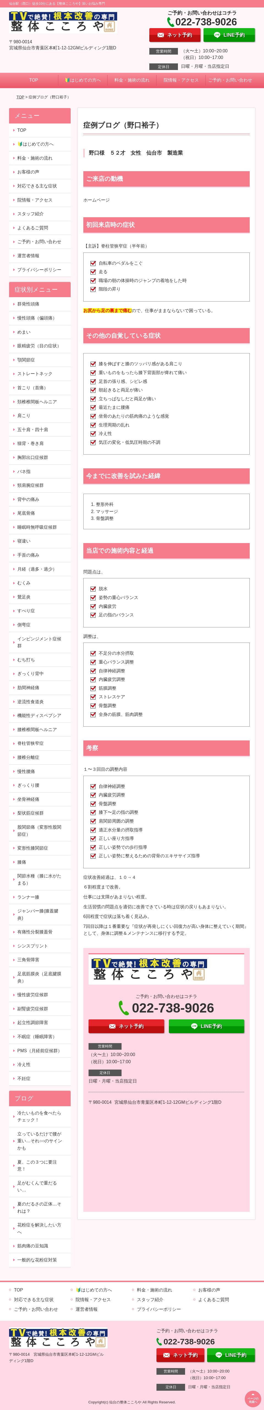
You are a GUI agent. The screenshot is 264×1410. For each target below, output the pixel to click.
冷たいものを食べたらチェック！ (39, 1116)
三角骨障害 (28, 959)
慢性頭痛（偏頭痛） (37, 318)
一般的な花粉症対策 (37, 1260)
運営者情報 (28, 255)
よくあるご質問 (32, 227)
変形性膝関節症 (32, 848)
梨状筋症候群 (30, 813)
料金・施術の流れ (132, 80)
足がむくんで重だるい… (37, 1187)
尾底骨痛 (26, 513)
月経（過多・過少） (37, 569)
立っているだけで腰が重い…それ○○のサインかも (39, 1141)
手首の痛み (28, 555)
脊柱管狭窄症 (30, 743)
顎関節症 (26, 360)
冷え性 (24, 1064)
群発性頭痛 (28, 304)
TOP (33, 80)
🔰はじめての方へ (83, 80)
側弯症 (24, 624)
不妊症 (24, 1078)
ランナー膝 (28, 897)
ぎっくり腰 (28, 785)
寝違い (24, 541)
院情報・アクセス (181, 80)
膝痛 (21, 862)
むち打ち (26, 659)
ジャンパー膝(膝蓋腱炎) (37, 914)
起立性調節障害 (32, 1022)
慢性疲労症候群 (32, 994)
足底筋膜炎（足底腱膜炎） (39, 977)
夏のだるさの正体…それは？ (39, 1207)
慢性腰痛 (26, 771)
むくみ (24, 583)
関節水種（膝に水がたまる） (39, 879)
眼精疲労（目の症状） (39, 345)
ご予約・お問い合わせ (230, 80)
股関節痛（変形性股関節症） (39, 831)
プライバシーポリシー (39, 269)
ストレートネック (35, 373)
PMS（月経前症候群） (39, 1050)
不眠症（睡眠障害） (37, 1036)
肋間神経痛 (28, 687)
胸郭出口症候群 (32, 457)
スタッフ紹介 (30, 213)
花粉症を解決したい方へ (39, 1228)
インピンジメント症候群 (39, 642)
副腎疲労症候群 (32, 1008)
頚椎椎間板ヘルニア (37, 401)
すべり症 (26, 610)
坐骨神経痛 (28, 799)
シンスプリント (32, 946)
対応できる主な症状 (37, 186)
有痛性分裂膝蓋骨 (35, 932)
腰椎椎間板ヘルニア (37, 729)
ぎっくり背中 (30, 673)
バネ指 (24, 471)
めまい (24, 332)
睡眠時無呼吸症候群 (37, 527)
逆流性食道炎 (30, 701)
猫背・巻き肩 (30, 443)
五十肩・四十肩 (32, 429)
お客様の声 (28, 172)
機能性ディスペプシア (39, 715)
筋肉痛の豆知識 (32, 1246)
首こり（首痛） (32, 387)
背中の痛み (28, 499)
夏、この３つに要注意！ (37, 1166)
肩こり (24, 415)
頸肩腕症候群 (30, 485)
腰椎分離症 (28, 757)
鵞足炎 (24, 597)
